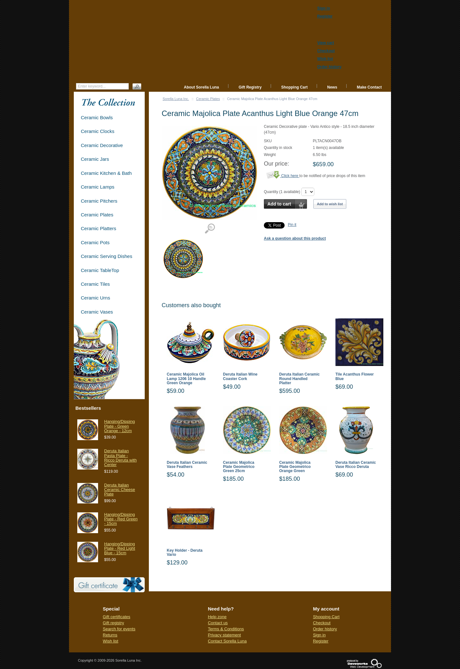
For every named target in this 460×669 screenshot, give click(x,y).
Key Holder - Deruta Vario (185, 552)
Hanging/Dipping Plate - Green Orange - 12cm (119, 426)
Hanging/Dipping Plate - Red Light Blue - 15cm (119, 548)
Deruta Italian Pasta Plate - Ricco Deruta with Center (120, 457)
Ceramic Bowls (97, 117)
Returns (110, 635)
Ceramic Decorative (102, 145)
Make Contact (369, 87)
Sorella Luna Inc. (176, 99)
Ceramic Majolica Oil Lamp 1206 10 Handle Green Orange (186, 378)
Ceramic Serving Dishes (106, 256)
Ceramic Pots (95, 242)
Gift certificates (116, 616)
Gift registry (113, 622)
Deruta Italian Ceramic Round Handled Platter (299, 378)
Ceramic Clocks (97, 131)
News (332, 87)
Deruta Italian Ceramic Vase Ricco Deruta (355, 465)
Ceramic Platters (98, 228)
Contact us (218, 622)
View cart (325, 43)
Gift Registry (250, 87)
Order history (325, 628)
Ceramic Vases (97, 312)
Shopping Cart (294, 87)
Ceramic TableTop (100, 270)
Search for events (119, 628)
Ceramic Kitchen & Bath (106, 173)
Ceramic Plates (208, 99)
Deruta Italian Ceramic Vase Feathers (187, 465)
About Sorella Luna (201, 87)
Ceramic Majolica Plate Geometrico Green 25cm (239, 467)
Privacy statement (224, 635)
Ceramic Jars (95, 159)
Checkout (322, 622)
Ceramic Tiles (95, 284)
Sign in (319, 635)
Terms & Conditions (226, 628)
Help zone (217, 616)
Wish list (110, 641)
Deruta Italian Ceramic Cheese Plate (119, 490)
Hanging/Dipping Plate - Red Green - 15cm (121, 519)
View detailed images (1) (209, 228)
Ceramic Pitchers (99, 201)
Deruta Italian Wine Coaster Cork (240, 376)
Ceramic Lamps (97, 187)
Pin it (292, 224)
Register (320, 641)
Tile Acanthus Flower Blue (354, 376)
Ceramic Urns (95, 297)
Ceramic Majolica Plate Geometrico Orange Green (295, 467)
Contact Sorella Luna (227, 641)
